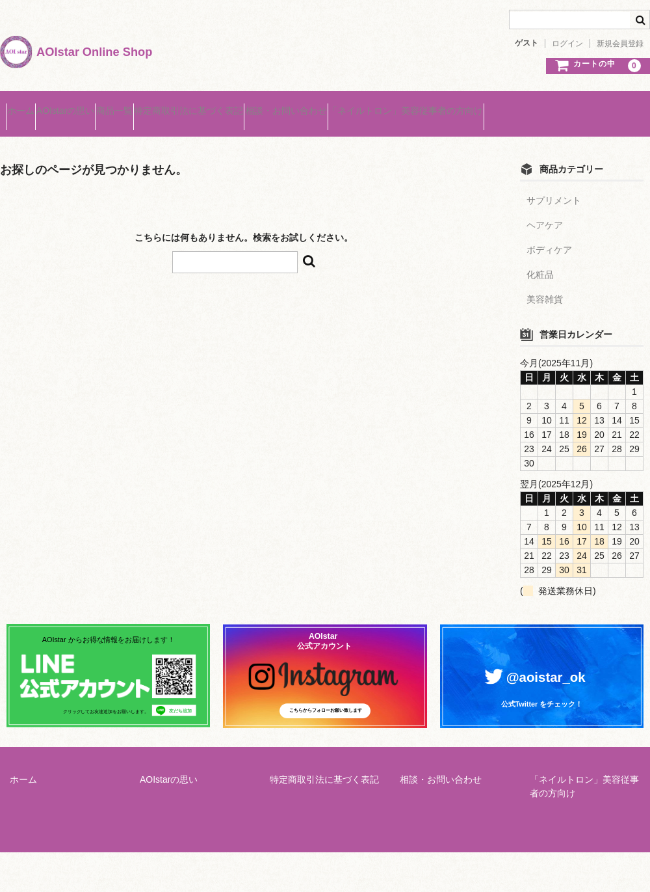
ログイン (567, 43)
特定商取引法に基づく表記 (269, 105)
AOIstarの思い (96, 105)
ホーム (27, 105)
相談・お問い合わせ (392, 105)
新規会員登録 (620, 43)
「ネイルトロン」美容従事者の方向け (537, 105)
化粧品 (540, 257)
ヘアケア (544, 207)
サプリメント (553, 183)
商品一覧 (170, 105)
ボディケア (549, 232)
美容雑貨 (544, 282)
